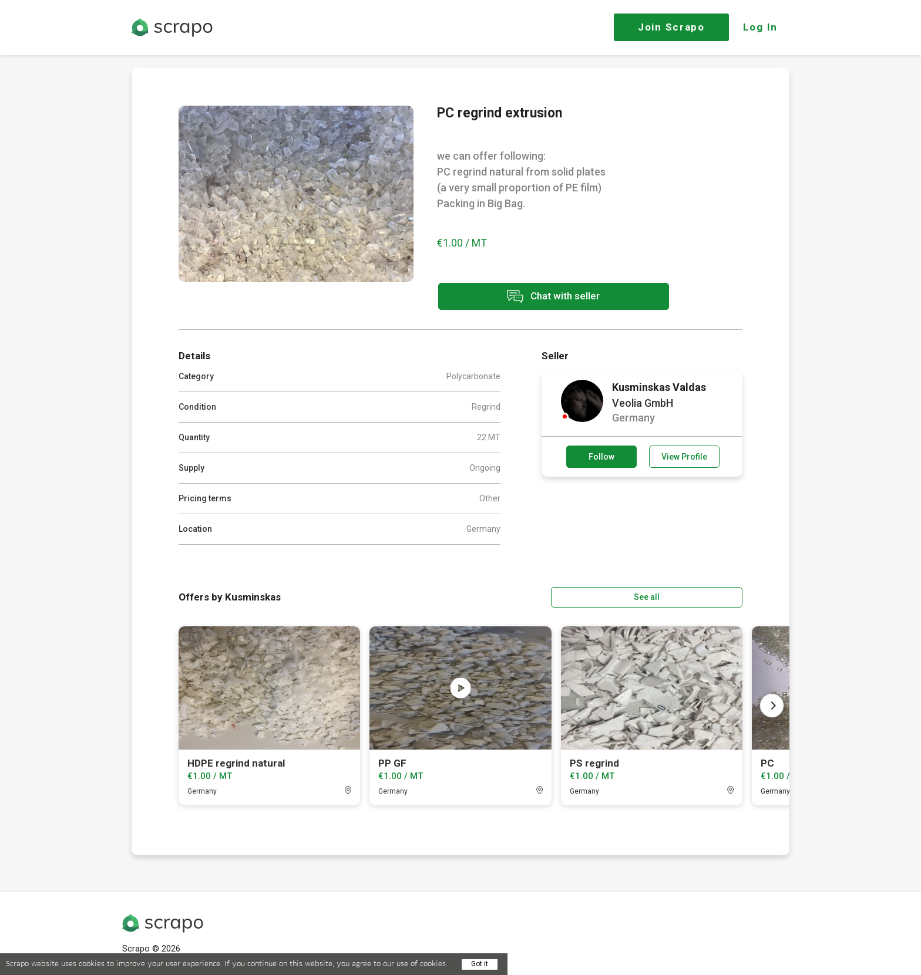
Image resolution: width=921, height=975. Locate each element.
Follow (601, 456)
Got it (479, 964)
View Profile (684, 456)
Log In (760, 27)
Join (671, 27)
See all (709, 595)
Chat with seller (541, 297)
